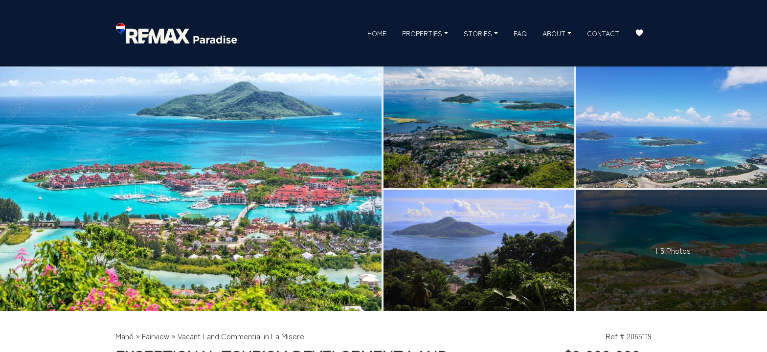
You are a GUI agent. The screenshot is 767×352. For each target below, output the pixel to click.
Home (376, 33)
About (556, 32)
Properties (425, 32)
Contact (603, 33)
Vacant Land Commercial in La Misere (241, 335)
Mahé (124, 335)
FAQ (520, 33)
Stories (481, 32)
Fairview (155, 335)
